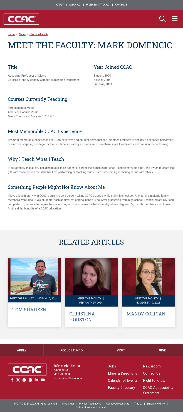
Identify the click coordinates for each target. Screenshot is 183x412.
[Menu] (175, 19)
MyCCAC (74, 4)
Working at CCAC (98, 4)
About (22, 34)
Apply (60, 4)
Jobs (112, 366)
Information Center (67, 365)
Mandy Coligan (146, 314)
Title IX (138, 403)
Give (162, 350)
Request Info (71, 350)
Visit (121, 350)
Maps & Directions (122, 373)
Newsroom (152, 366)
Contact (121, 4)
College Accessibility (117, 403)
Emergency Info (156, 403)
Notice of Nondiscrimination (91, 407)
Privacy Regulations (90, 403)
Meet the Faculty (38, 34)
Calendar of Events (123, 380)
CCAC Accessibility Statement (158, 390)
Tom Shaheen (29, 310)
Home (11, 34)
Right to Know (154, 380)
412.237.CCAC (63, 374)
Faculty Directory (121, 387)
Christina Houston (82, 317)
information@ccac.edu (68, 378)
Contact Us (61, 370)
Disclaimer (68, 403)
